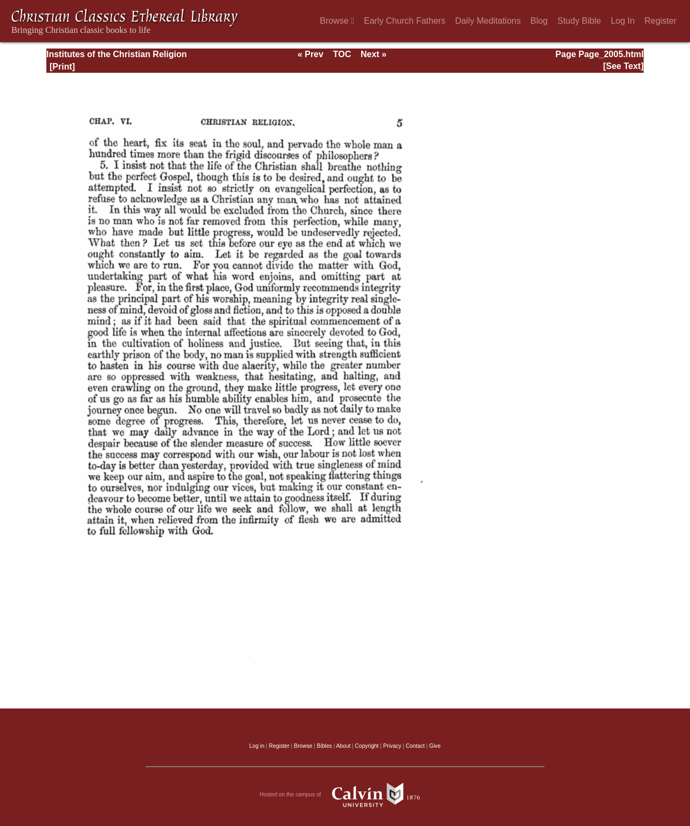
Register (660, 20)
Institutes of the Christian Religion (116, 54)
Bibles (324, 746)
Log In (622, 20)
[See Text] (623, 66)
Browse (337, 20)
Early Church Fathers (404, 20)
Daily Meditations (488, 20)
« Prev (310, 54)
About (343, 746)
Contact (415, 746)
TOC (342, 54)
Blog (539, 20)
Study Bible (579, 20)
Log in (257, 746)
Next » (374, 54)
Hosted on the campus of (345, 795)
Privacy (392, 746)
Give (434, 746)
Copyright (367, 746)
